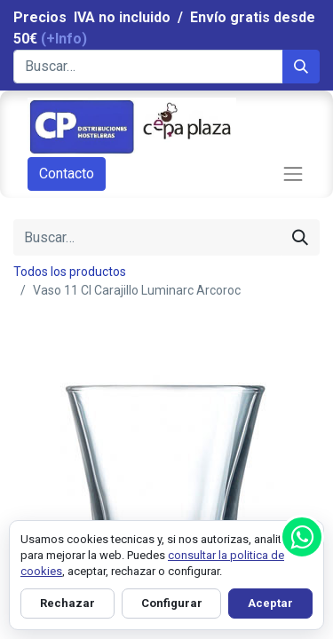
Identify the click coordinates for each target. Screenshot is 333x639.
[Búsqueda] (301, 66)
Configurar (171, 603)
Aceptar (270, 603)
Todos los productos (69, 271)
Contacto (66, 173)
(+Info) (64, 38)
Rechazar (67, 603)
